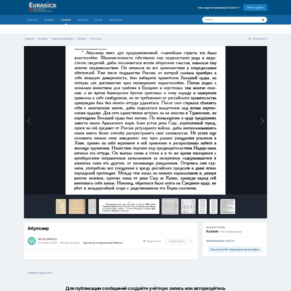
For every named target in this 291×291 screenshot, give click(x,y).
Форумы (49, 19)
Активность (116, 19)
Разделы (83, 19)
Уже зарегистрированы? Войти (219, 7)
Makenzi (52, 238)
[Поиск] (223, 20)
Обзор (98, 19)
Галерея (66, 21)
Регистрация (255, 7)
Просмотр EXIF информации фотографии (234, 249)
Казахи (212, 231)
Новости (32, 19)
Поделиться (152, 241)
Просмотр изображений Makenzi (103, 242)
